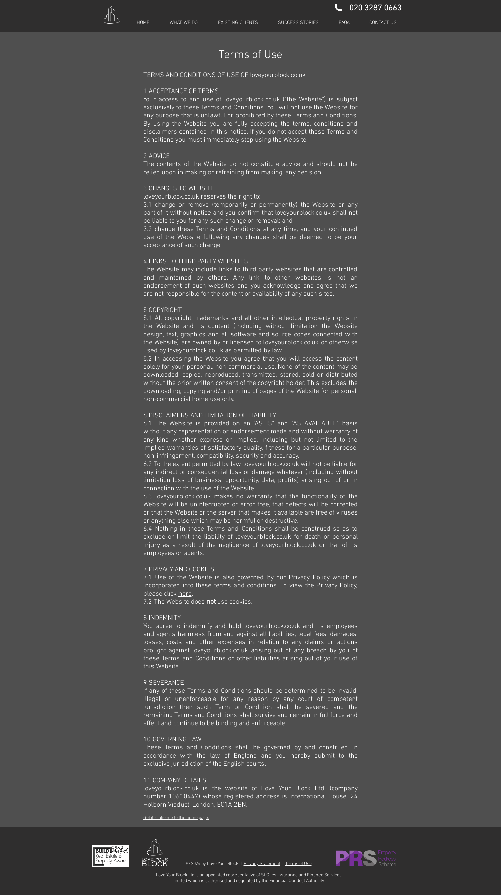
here (185, 594)
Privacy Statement (262, 864)
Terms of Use (298, 864)
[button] (238, 23)
